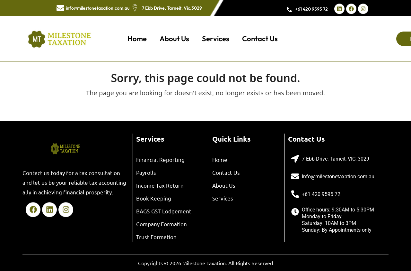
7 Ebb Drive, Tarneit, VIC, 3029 (335, 159)
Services (215, 38)
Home (137, 38)
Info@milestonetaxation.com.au (338, 176)
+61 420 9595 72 (311, 9)
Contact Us (260, 38)
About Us (174, 38)
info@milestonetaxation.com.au (97, 8)
